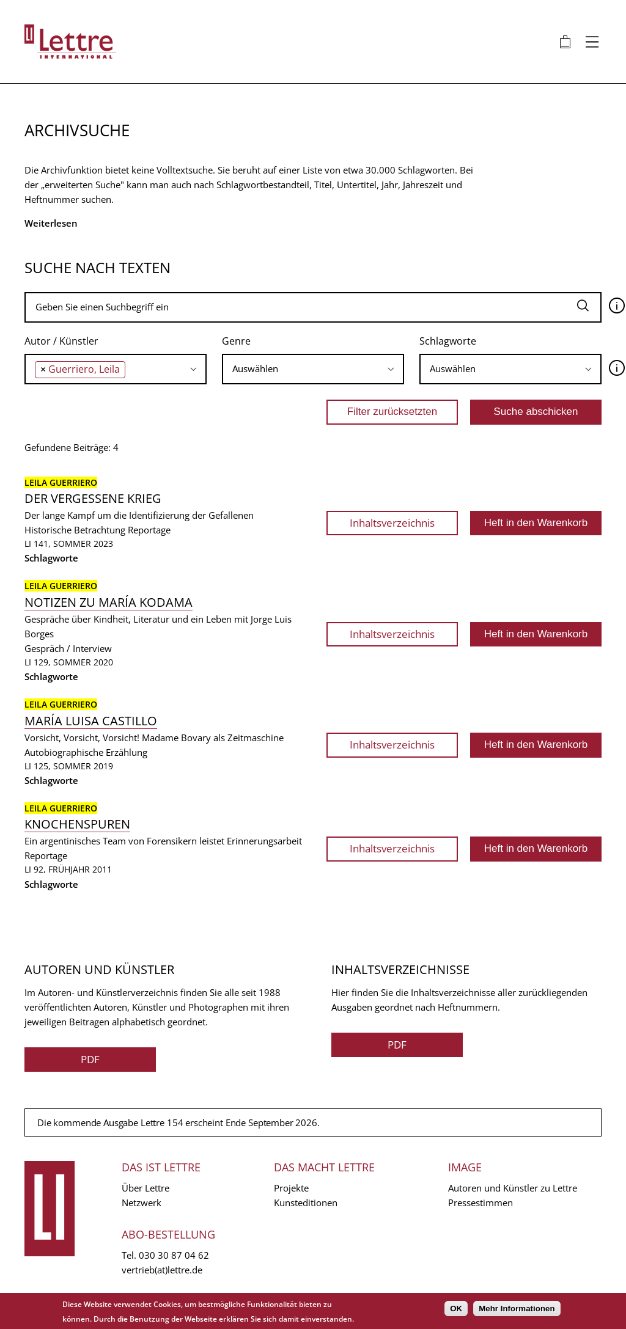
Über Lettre (145, 1188)
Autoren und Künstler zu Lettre (512, 1188)
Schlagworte (447, 341)
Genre (236, 341)
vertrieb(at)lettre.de (162, 1270)
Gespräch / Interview (68, 648)
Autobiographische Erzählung (85, 752)
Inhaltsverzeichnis (392, 523)
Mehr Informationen (516, 1308)
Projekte (291, 1188)
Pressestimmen (480, 1202)
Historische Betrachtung (74, 530)
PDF (90, 1059)
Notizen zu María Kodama (108, 602)
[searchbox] (131, 369)
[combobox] (115, 369)
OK (456, 1308)
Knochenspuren (77, 824)
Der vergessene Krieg (92, 498)
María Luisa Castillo (90, 720)
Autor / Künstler (61, 341)
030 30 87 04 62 (174, 1255)
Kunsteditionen (305, 1202)
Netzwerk (141, 1202)
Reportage (149, 530)
